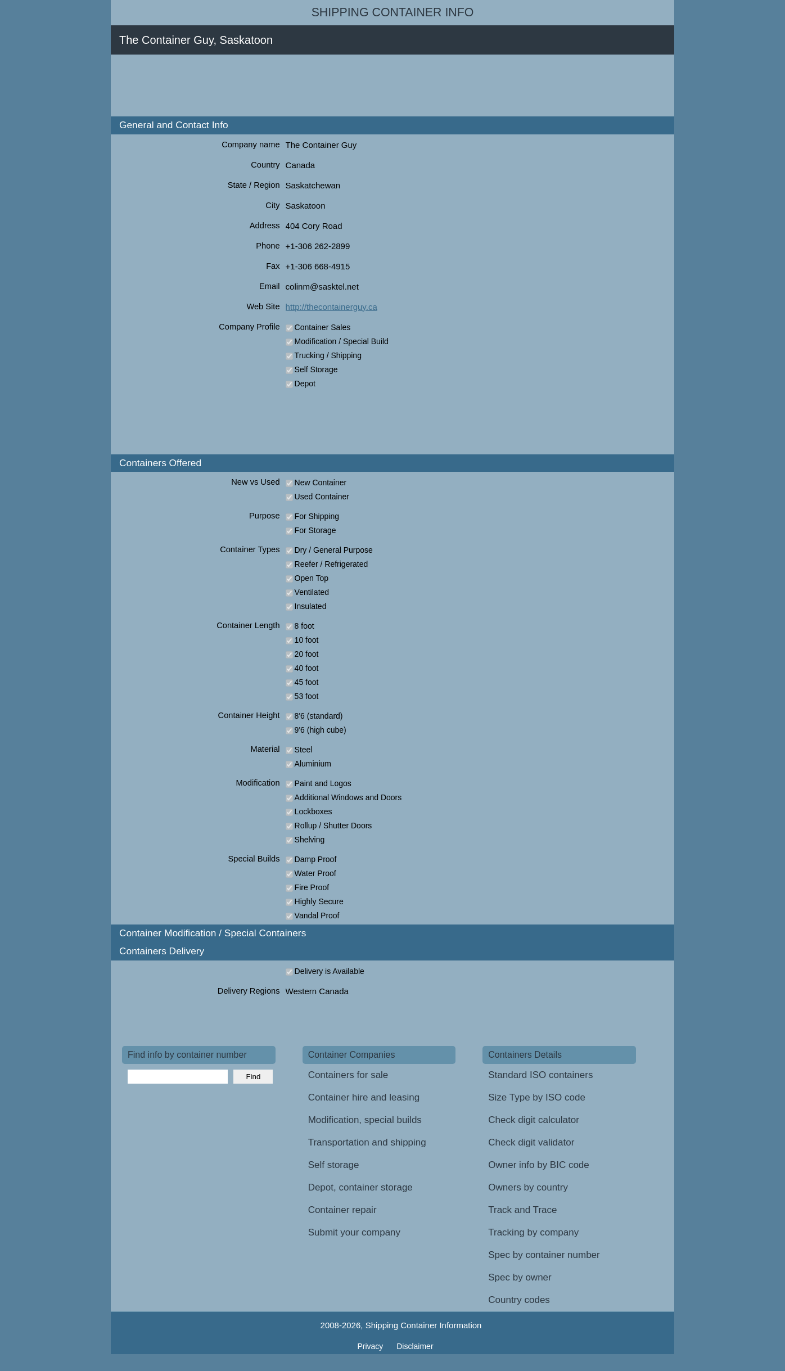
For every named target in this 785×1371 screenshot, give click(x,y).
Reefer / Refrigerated (331, 564)
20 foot (307, 654)
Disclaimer (414, 1346)
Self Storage (316, 369)
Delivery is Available (329, 971)
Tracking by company (533, 1232)
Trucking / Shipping (328, 355)
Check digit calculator (533, 1120)
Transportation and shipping (367, 1142)
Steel (304, 749)
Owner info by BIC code (538, 1165)
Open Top (311, 578)
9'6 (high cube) (320, 729)
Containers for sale (348, 1075)
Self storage (333, 1165)
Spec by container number (543, 1255)
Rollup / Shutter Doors (333, 825)
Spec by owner (519, 1277)
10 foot (307, 639)
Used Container (322, 496)
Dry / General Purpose (334, 549)
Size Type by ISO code (536, 1097)
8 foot (304, 625)
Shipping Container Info (393, 12)
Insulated (311, 606)
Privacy (371, 1346)
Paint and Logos (323, 783)
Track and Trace (522, 1210)
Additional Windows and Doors (348, 797)
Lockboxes (313, 811)
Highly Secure (319, 901)
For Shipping (317, 516)
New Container (321, 482)
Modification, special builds (365, 1120)
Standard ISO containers (540, 1075)
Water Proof (315, 873)
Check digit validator (531, 1142)
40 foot (307, 668)
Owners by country (528, 1187)
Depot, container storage (360, 1187)
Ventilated (312, 592)
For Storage (315, 530)
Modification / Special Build (342, 341)
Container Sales (323, 327)
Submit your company (354, 1232)
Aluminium (313, 763)
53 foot (307, 696)
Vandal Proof (317, 915)
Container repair (342, 1210)
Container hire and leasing (363, 1097)
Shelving (310, 839)
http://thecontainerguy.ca (331, 307)
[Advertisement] (326, 85)
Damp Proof (316, 859)
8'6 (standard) (319, 715)
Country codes (519, 1300)
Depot (305, 383)
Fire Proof (312, 887)
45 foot (307, 682)
